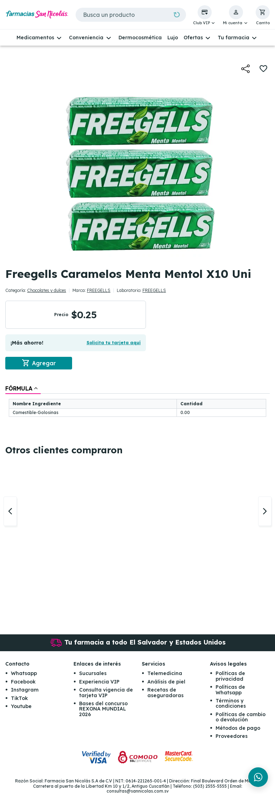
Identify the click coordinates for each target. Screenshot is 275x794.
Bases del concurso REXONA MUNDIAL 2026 (103, 709)
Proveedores (232, 736)
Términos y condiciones (231, 703)
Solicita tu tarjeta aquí (114, 342)
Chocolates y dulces (46, 290)
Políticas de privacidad (230, 676)
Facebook (23, 682)
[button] (204, 15)
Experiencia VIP (99, 682)
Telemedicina (164, 673)
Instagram (25, 690)
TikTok (19, 698)
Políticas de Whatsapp (230, 690)
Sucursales (93, 673)
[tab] (23, 388)
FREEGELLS (98, 290)
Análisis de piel (166, 682)
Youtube (21, 706)
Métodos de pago (238, 728)
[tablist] (137, 401)
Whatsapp (24, 673)
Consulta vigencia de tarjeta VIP (106, 693)
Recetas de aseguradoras (165, 693)
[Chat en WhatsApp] (258, 777)
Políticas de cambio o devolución (241, 717)
